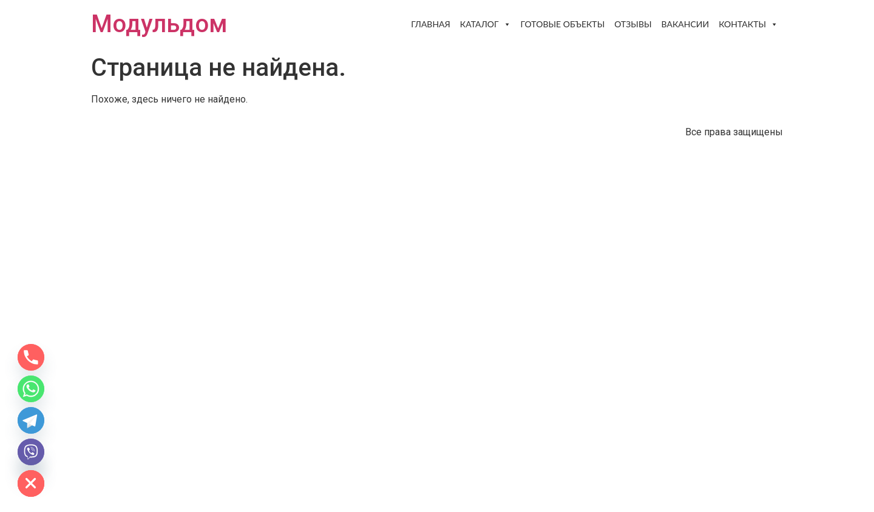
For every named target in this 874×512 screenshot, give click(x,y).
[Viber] (31, 452)
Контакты (748, 24)
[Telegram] (31, 420)
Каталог (485, 24)
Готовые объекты (563, 24)
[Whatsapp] (31, 389)
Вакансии (686, 24)
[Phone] (31, 357)
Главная (430, 24)
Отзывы (632, 24)
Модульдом (159, 24)
